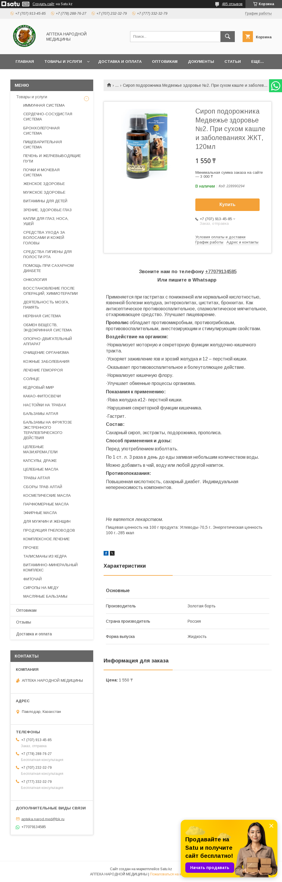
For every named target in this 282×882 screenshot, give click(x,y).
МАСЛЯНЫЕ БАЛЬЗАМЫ (45, 596)
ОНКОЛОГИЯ (35, 279)
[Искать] (227, 36)
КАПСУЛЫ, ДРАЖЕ (40, 460)
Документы (201, 61)
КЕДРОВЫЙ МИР (38, 387)
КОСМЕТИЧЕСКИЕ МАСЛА (47, 495)
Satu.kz (166, 869)
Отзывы (23, 622)
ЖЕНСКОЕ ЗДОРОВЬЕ (44, 184)
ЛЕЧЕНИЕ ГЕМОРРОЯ (43, 370)
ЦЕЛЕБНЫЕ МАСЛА (40, 469)
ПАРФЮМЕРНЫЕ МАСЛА (46, 504)
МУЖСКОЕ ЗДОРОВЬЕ (44, 192)
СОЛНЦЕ (31, 379)
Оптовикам (165, 61)
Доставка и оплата (120, 61)
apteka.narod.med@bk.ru (42, 819)
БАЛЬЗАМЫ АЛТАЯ (40, 413)
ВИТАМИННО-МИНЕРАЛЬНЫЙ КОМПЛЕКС (50, 567)
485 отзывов (232, 4)
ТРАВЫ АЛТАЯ (36, 478)
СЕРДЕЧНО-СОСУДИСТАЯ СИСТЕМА (47, 116)
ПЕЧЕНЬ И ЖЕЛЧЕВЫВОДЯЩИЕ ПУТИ (52, 158)
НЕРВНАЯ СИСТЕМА (42, 316)
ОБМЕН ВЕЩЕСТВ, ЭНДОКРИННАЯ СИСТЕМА (47, 327)
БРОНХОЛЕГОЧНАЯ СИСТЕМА (41, 130)
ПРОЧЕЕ (31, 547)
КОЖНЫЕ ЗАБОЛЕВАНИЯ (46, 361)
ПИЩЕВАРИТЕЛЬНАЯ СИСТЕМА (42, 144)
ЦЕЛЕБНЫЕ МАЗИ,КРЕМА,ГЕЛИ (40, 449)
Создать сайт (43, 4)
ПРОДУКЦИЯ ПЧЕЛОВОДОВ (49, 530)
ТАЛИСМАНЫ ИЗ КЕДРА (45, 556)
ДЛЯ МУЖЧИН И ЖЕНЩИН (46, 521)
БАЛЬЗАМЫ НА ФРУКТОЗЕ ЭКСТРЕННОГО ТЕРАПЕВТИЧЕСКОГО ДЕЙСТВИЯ (47, 430)
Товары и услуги (63, 61)
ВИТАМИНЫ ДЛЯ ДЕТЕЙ (45, 201)
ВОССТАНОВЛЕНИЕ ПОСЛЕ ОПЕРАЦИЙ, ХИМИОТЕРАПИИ (50, 291)
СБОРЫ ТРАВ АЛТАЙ (42, 487)
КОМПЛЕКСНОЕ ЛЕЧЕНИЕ (46, 539)
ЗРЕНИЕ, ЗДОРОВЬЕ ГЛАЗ (47, 210)
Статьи (232, 61)
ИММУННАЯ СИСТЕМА (44, 105)
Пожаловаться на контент (171, 874)
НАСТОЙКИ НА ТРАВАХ (44, 405)
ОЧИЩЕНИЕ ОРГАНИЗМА (46, 352)
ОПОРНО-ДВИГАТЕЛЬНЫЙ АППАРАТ (47, 341)
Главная (25, 61)
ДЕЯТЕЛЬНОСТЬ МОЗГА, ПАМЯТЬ (46, 304)
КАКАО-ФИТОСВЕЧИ (42, 396)
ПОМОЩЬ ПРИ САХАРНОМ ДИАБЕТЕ (48, 268)
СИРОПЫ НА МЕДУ (40, 588)
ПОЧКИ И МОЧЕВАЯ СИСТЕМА (41, 172)
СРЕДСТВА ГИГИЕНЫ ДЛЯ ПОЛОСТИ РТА (47, 254)
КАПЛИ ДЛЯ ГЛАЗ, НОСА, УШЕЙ (45, 221)
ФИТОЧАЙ (32, 579)
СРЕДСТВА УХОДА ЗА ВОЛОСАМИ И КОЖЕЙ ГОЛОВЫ (44, 237)
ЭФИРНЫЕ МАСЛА (40, 513)
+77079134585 (221, 271)
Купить (228, 204)
